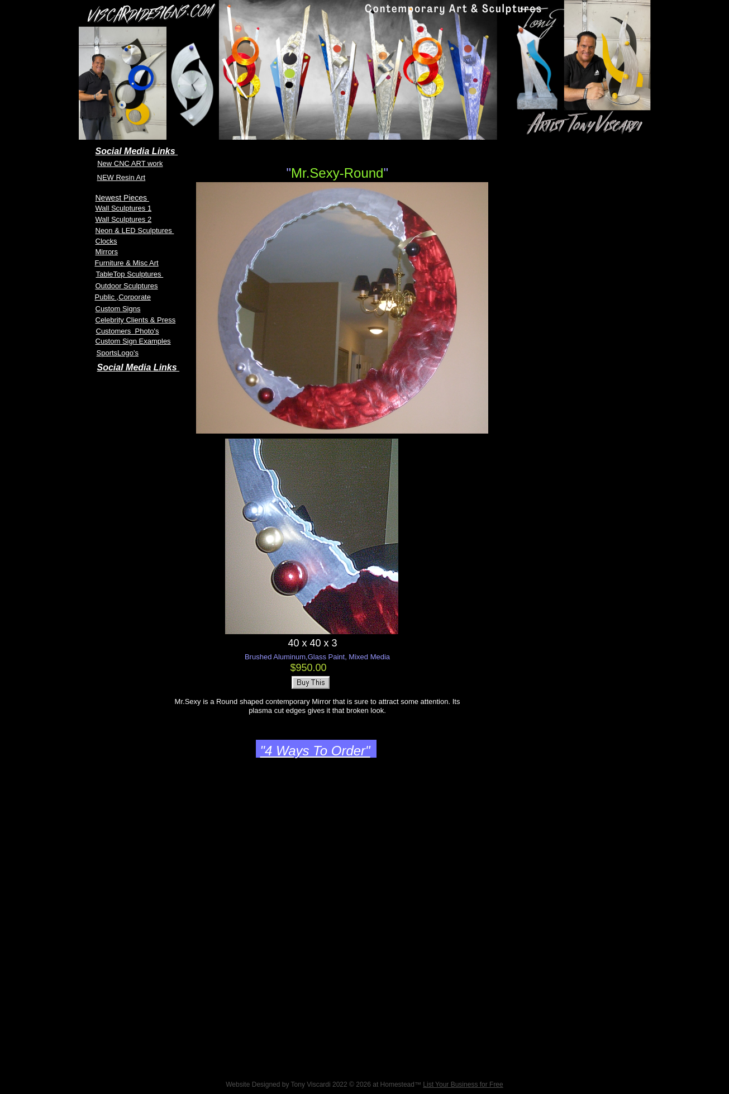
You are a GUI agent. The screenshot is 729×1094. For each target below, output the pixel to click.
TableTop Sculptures (130, 274)
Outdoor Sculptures (127, 286)
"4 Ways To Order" (315, 750)
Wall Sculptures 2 (124, 219)
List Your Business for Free (463, 1084)
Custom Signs (118, 309)
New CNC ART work (130, 163)
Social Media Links (138, 367)
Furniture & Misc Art (127, 263)
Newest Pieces (122, 197)
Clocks (106, 241)
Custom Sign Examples (133, 341)
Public (106, 297)
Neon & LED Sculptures (135, 230)
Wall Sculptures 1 (124, 208)
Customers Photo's (127, 331)
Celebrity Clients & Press (136, 320)
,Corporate (134, 297)
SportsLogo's (118, 353)
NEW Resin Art (121, 177)
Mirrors (107, 252)
